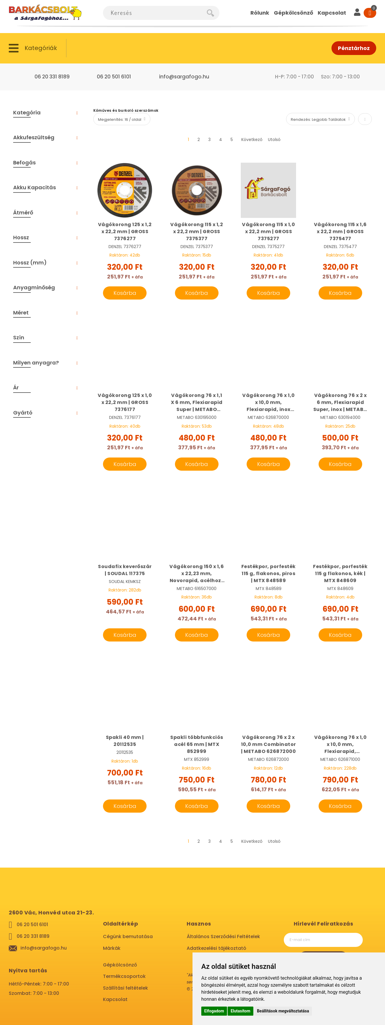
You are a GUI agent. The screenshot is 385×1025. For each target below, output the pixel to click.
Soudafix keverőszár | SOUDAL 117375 (125, 570)
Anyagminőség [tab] (34, 287)
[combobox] (155, 13)
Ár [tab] (16, 387)
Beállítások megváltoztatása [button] (283, 1011)
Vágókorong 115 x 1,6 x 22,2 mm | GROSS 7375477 (340, 231)
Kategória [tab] (27, 112)
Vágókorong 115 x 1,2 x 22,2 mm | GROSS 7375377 (196, 231)
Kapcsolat (115, 999)
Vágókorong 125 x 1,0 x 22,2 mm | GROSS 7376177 (125, 402)
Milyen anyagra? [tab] (36, 362)
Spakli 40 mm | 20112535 (125, 741)
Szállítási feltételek (125, 988)
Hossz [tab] (21, 237)
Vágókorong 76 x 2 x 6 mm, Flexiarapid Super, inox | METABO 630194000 (340, 402)
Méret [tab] (21, 312)
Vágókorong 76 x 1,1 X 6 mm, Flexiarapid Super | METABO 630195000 (197, 402)
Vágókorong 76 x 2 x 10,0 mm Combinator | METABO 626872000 (268, 744)
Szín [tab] (18, 337)
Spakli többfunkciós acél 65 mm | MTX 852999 (196, 744)
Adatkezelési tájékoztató (216, 948)
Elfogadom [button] (214, 1011)
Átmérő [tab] (23, 212)
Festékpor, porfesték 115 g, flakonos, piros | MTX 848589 (268, 573)
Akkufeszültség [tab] (33, 137)
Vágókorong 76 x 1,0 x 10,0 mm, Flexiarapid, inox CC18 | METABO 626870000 (268, 402)
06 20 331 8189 (52, 76)
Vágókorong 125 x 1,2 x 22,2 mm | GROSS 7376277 (125, 231)
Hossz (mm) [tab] (30, 262)
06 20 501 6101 (114, 76)
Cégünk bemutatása (128, 936)
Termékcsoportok (124, 976)
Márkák (112, 948)
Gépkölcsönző (120, 965)
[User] (357, 12)
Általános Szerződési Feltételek (223, 936)
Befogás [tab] (24, 162)
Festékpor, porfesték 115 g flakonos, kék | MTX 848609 (340, 573)
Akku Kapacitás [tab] (34, 187)
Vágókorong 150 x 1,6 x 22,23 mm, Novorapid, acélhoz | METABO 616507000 (196, 573)
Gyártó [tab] (22, 412)
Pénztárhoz (354, 48)
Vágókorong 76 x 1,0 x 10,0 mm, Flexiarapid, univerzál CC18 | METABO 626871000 (340, 744)
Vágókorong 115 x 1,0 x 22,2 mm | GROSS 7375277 (268, 231)
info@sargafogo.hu (184, 76)
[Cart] (370, 13)
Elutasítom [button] (240, 1011)
